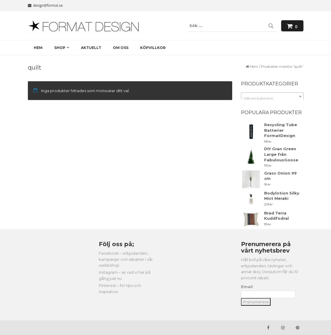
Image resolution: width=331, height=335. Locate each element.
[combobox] (272, 96)
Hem (254, 66)
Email (247, 286)
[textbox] (272, 99)
